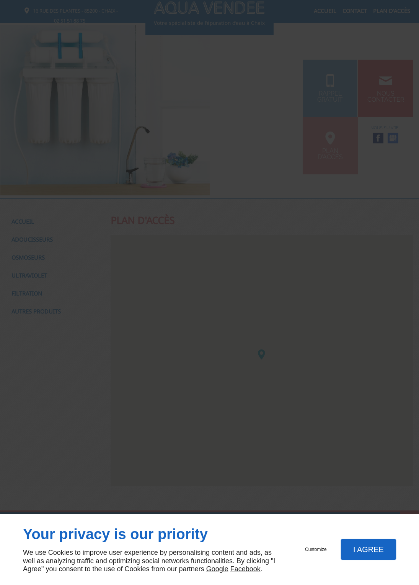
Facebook (245, 569)
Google (217, 569)
